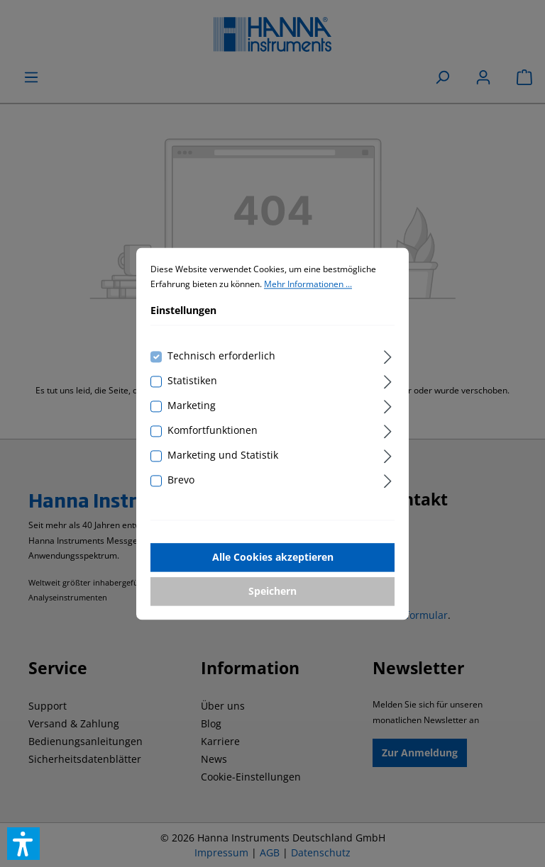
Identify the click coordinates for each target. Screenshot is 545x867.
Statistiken (192, 380)
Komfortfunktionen (212, 430)
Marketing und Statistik (222, 455)
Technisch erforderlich (221, 355)
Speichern (272, 591)
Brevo (180, 479)
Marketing (191, 405)
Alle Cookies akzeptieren (273, 557)
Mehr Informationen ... (308, 285)
